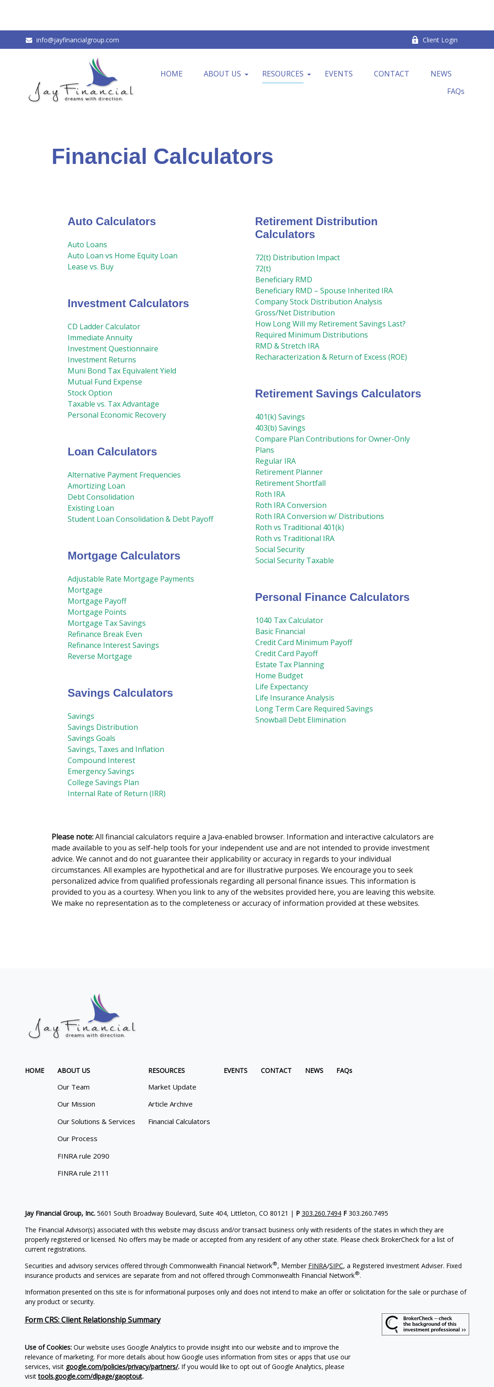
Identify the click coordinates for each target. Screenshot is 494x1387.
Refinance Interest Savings (113, 614)
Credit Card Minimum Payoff (303, 611)
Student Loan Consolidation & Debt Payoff (140, 488)
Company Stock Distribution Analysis (318, 271)
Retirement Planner (289, 441)
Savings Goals (91, 707)
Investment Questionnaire (113, 318)
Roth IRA (270, 463)
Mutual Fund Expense (105, 351)
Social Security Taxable (294, 529)
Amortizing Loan (96, 455)
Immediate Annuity (100, 307)
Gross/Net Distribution (295, 282)
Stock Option (90, 362)
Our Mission (76, 1073)
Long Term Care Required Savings (314, 678)
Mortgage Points (97, 581)
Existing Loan (91, 477)
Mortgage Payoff (97, 570)
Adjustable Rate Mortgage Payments (131, 548)
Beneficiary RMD (283, 249)
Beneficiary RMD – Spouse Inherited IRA (324, 260)
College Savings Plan (103, 751)
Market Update (172, 1056)
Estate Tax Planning (289, 634)
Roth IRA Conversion (291, 474)
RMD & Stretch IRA (287, 315)
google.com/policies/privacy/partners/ (122, 1335)
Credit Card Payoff (286, 623)
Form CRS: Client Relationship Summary (93, 1289)
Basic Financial (280, 600)
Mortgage (85, 559)
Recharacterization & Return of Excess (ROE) (331, 326)
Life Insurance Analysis (294, 667)
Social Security (279, 518)
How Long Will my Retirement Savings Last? (330, 293)
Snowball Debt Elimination (300, 689)
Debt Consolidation (101, 466)
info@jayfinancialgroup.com (72, 9)
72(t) (263, 238)
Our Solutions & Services (96, 1090)
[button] (171, 43)
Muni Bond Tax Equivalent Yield (122, 340)
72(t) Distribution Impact (297, 226)
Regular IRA (275, 430)
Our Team (73, 1056)
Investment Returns (102, 329)
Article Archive (170, 1073)
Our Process (77, 1108)
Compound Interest (101, 729)
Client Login (434, 9)
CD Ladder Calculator (104, 296)
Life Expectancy (281, 656)
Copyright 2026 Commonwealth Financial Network (185, 1362)
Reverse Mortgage (100, 625)
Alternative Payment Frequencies (124, 444)
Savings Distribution (103, 696)
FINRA (317, 1234)
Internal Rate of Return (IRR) (117, 763)
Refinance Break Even (105, 603)
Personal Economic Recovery (117, 384)
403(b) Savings (280, 397)
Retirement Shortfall (290, 452)
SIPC (336, 1234)
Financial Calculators (179, 1090)
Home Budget (279, 645)
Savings (81, 685)
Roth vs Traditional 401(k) (299, 496)
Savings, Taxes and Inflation (116, 718)
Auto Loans (87, 214)
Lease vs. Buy (91, 236)
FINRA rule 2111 (83, 1142)
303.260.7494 (321, 1182)
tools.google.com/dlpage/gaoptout (90, 1345)
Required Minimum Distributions (311, 304)
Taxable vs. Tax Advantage (113, 373)
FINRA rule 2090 (83, 1125)
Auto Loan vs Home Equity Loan (123, 225)
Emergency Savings (101, 740)
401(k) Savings (280, 386)
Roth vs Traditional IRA (294, 507)
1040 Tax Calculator (289, 589)
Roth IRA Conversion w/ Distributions (319, 485)
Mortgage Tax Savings (107, 592)
